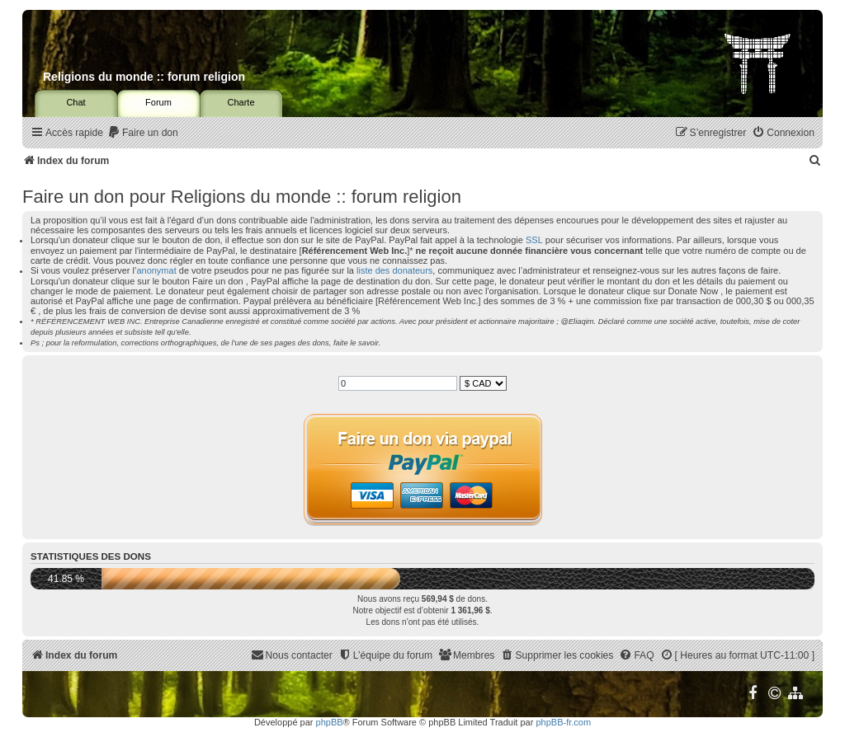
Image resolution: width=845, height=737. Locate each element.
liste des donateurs (394, 270)
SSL (534, 240)
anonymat (156, 270)
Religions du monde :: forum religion (144, 76)
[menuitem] (142, 133)
